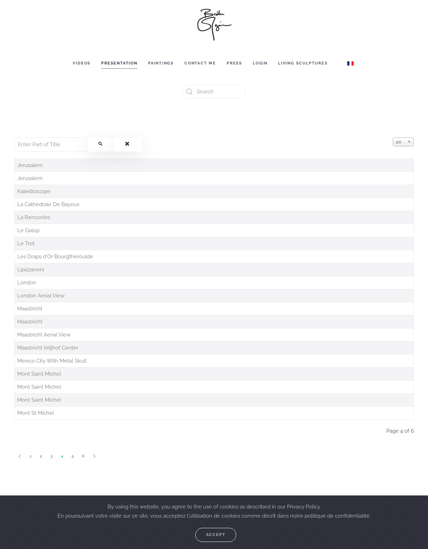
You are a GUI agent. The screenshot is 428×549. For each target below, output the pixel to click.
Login (260, 63)
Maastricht (29, 309)
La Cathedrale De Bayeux (48, 204)
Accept (216, 534)
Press (234, 63)
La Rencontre (33, 217)
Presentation (119, 63)
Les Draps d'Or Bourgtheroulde (55, 256)
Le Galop (28, 230)
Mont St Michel (35, 413)
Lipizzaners (30, 269)
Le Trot (26, 243)
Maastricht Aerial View (44, 335)
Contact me (200, 63)
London (26, 282)
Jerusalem (30, 165)
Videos (82, 63)
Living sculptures (303, 63)
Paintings (161, 63)
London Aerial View (41, 295)
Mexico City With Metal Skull (52, 361)
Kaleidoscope (33, 191)
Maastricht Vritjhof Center (47, 348)
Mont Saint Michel (39, 374)
